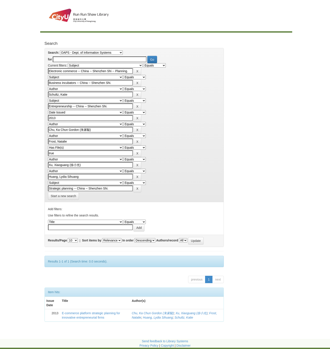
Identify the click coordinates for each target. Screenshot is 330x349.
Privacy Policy (148, 345)
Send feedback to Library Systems (165, 341)
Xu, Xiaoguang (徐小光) (191, 313)
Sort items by (91, 240)
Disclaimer (183, 345)
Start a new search (63, 196)
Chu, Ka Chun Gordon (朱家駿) (153, 313)
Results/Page (57, 240)
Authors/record (167, 240)
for (50, 59)
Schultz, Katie (183, 317)
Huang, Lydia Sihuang (158, 317)
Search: (53, 52)
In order (128, 240)
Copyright (168, 345)
